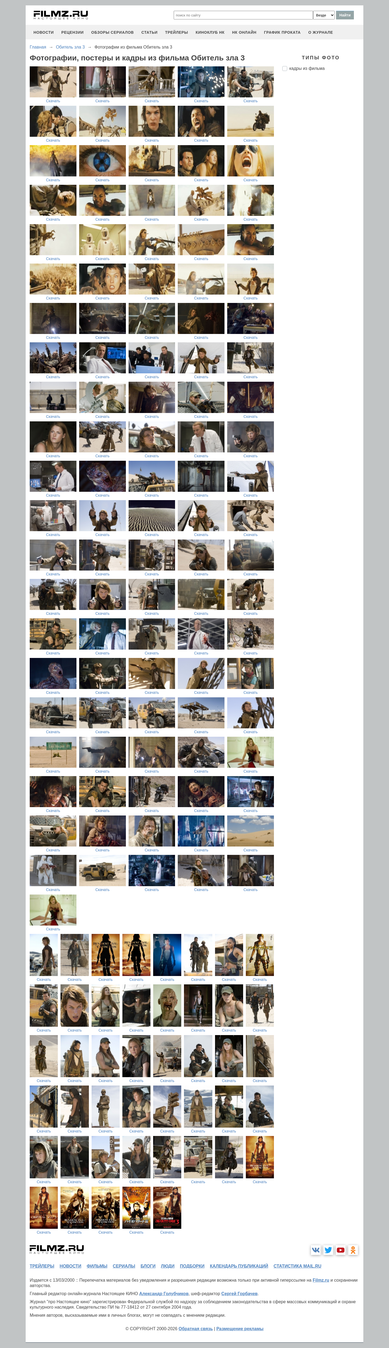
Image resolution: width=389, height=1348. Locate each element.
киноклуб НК (210, 32)
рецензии (72, 32)
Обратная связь (196, 1328)
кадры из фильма (307, 68)
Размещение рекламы (240, 1328)
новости (43, 32)
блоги (147, 1266)
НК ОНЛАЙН (244, 32)
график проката (282, 32)
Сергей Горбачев (239, 1293)
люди (168, 1266)
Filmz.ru (321, 1280)
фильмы (97, 1266)
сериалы (124, 1266)
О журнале (320, 32)
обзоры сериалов (112, 32)
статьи (149, 32)
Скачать (53, 101)
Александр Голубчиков (164, 1293)
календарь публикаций (239, 1266)
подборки (192, 1266)
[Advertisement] (322, 165)
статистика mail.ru (297, 1266)
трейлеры (176, 32)
